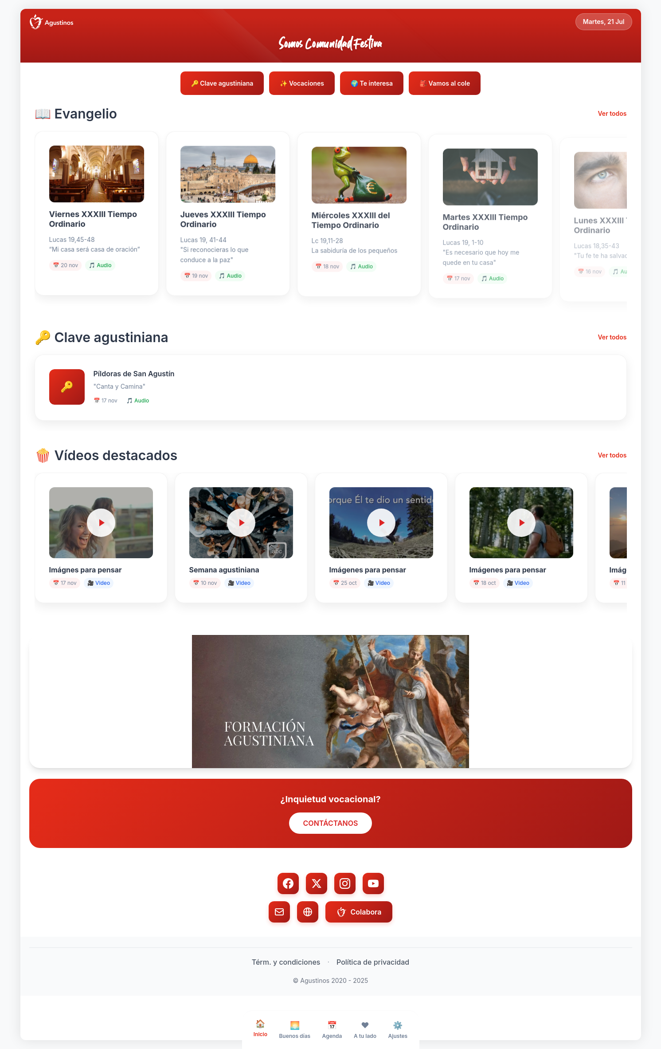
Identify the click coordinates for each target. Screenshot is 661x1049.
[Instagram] (345, 883)
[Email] (279, 912)
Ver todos (612, 113)
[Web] (307, 912)
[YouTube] (373, 883)
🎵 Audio (100, 269)
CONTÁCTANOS (330, 823)
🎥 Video (98, 583)
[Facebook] (288, 883)
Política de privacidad (372, 962)
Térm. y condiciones (286, 962)
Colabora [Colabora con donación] (358, 912)
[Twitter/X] (316, 883)
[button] (330, 701)
